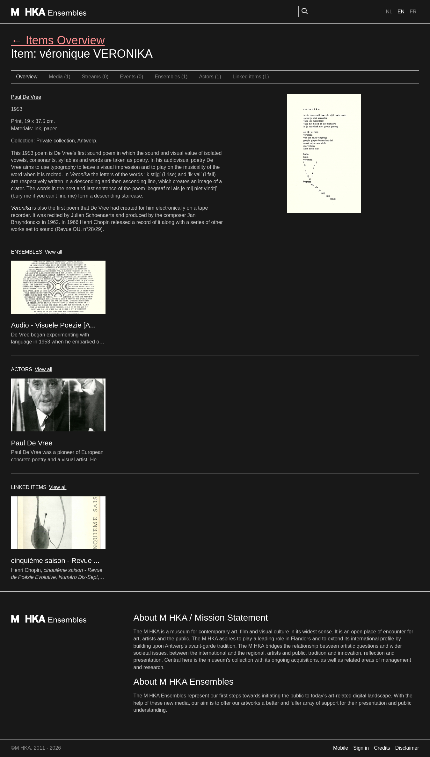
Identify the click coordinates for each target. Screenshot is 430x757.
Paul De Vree (26, 97)
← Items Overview (58, 40)
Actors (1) (210, 76)
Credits (382, 748)
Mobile (340, 748)
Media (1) (59, 76)
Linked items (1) (251, 76)
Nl (389, 11)
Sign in (361, 748)
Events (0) (131, 76)
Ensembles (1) (171, 76)
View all (53, 252)
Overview (27, 76)
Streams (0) (95, 76)
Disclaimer (407, 748)
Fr (413, 11)
